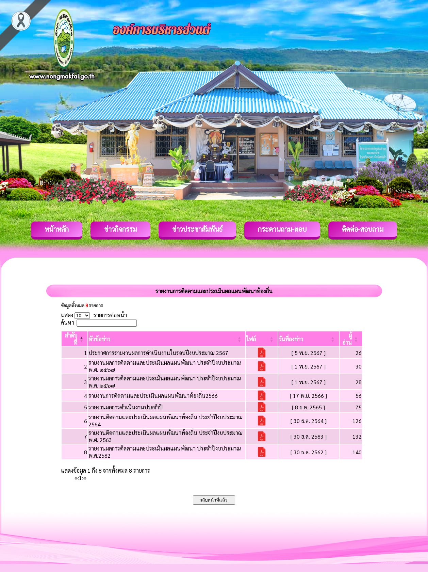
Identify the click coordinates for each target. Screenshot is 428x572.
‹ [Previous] (78, 477)
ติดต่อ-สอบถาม (362, 229)
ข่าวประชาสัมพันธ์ (197, 229)
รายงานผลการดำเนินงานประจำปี (125, 407)
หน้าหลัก (57, 229)
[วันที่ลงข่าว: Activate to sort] (308, 338)
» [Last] (85, 477)
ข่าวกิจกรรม (120, 229)
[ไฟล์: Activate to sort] (262, 338)
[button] (99, 339)
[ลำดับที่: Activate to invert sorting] (74, 338)
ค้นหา (67, 322)
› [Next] (83, 477)
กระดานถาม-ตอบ (282, 229)
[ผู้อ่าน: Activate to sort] (351, 338)
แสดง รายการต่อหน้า (94, 314)
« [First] (76, 477)
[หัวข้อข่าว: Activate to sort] (166, 338)
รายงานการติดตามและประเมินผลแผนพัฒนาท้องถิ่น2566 (153, 395)
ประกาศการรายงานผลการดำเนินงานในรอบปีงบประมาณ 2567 (158, 352)
